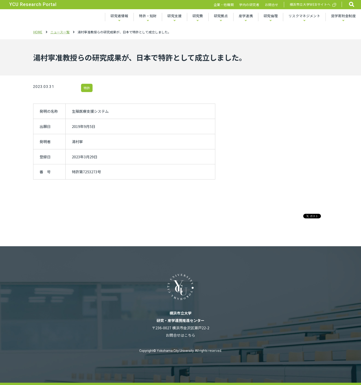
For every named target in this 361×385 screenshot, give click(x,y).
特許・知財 (148, 15)
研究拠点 (221, 15)
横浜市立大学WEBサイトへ (310, 4)
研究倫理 (271, 15)
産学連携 (246, 15)
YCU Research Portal (33, 4)
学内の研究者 (249, 4)
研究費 (197, 15)
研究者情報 (119, 15)
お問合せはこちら (180, 335)
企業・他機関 (224, 4)
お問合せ (271, 4)
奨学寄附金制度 (343, 15)
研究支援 (174, 15)
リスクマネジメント (304, 15)
